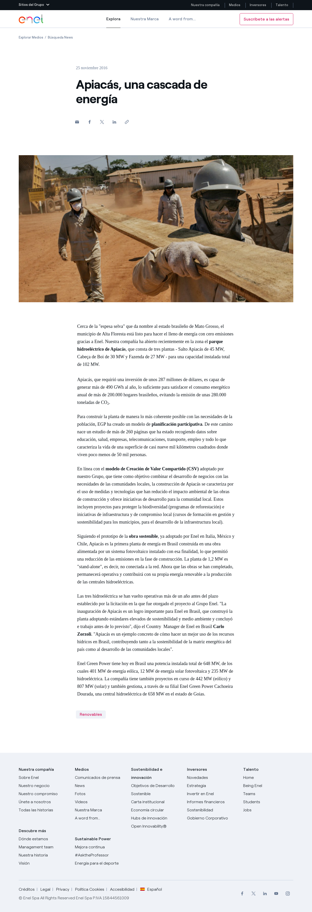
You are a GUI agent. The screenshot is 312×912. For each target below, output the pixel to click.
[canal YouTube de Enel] (276, 893)
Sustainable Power (93, 838)
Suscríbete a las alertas (266, 19)
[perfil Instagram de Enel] (287, 893)
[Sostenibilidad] (212, 810)
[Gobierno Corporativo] (212, 818)
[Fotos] (100, 794)
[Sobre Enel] (44, 778)
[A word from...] (100, 818)
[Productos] (44, 786)
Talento (282, 5)
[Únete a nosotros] (44, 802)
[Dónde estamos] (44, 839)
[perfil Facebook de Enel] (242, 893)
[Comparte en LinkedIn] (114, 122)
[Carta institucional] (156, 802)
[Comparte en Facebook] (89, 122)
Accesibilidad (122, 889)
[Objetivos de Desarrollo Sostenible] (156, 790)
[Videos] (100, 802)
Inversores (258, 5)
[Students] (268, 802)
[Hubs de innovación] (156, 818)
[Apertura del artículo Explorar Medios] (31, 37)
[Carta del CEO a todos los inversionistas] (100, 786)
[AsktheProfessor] (100, 855)
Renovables (91, 714)
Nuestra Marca (145, 18)
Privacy (62, 889)
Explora (113, 22)
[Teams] (268, 794)
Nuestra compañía (205, 5)
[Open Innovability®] (156, 826)
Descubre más (32, 830)
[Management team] (44, 847)
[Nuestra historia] (44, 855)
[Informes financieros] (212, 802)
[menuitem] (242, 893)
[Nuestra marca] (100, 810)
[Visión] (44, 863)
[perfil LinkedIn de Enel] (265, 893)
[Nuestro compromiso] (44, 794)
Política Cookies (89, 889)
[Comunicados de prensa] (100, 778)
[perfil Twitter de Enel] (253, 893)
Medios (234, 5)
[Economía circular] (156, 810)
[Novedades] (212, 778)
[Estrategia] (212, 786)
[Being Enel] (268, 786)
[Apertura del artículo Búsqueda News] (60, 37)
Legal (45, 889)
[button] (34, 5)
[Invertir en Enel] (212, 794)
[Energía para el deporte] (100, 863)
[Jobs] (268, 810)
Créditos (27, 889)
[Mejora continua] (100, 847)
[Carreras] (268, 778)
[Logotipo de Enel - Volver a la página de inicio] (31, 19)
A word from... (182, 18)
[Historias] (44, 810)
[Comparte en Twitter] (102, 122)
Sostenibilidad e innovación (146, 773)
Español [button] (151, 889)
